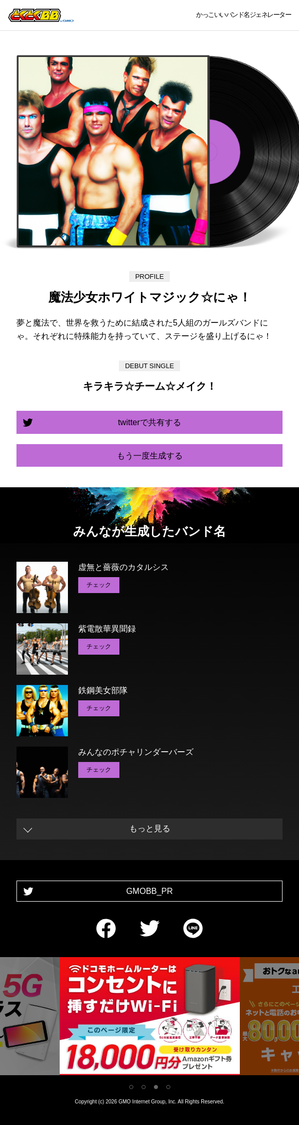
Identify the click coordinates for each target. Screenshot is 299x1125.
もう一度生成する (150, 455)
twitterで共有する (149, 422)
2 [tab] (143, 1087)
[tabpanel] (150, 1018)
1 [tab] (131, 1087)
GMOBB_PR (149, 891)
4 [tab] (168, 1087)
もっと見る (149, 828)
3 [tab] (156, 1087)
